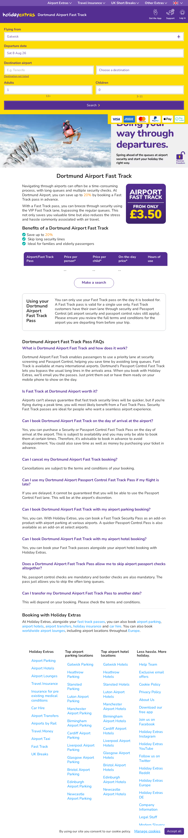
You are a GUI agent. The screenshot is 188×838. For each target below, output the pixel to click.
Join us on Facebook (147, 721)
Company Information (148, 807)
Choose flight (106, 63)
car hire (115, 626)
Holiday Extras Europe (151, 782)
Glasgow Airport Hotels (116, 755)
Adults (9, 83)
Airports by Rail (43, 723)
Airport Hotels (42, 668)
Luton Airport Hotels (114, 694)
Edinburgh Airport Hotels (114, 779)
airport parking (149, 621)
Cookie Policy (149, 684)
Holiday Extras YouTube (151, 746)
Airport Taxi (40, 739)
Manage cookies (147, 831)
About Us (146, 700)
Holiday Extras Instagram (151, 734)
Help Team (148, 664)
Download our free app (150, 709)
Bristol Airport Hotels (114, 767)
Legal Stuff (148, 817)
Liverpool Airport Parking (80, 747)
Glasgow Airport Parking (80, 759)
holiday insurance (87, 626)
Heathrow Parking (75, 674)
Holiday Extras (19, 15)
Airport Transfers (45, 716)
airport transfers (58, 626)
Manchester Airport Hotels (114, 706)
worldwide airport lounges (43, 630)
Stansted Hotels (116, 684)
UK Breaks (39, 754)
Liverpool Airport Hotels (116, 743)
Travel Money (42, 731)
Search (92, 105)
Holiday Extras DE (151, 794)
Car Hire (38, 708)
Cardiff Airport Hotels (114, 730)
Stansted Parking (74, 686)
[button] (94, 53)
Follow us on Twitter (149, 758)
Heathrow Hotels (111, 674)
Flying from (12, 29)
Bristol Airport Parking (78, 771)
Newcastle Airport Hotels (114, 791)
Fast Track (39, 746)
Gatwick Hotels (115, 664)
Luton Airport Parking (78, 698)
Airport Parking (43, 660)
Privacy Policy (150, 692)
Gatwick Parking (80, 664)
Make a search (94, 282)
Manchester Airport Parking (79, 711)
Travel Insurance (44, 683)
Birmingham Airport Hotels (114, 718)
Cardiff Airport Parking (78, 735)
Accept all (174, 831)
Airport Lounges (44, 676)
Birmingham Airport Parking (79, 723)
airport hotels (33, 626)
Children (102, 83)
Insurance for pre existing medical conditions (45, 696)
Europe (134, 630)
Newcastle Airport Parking (79, 796)
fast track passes (91, 621)
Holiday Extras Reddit (151, 770)
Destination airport (18, 63)
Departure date (15, 46)
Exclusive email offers (151, 674)
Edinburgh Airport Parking (79, 784)
